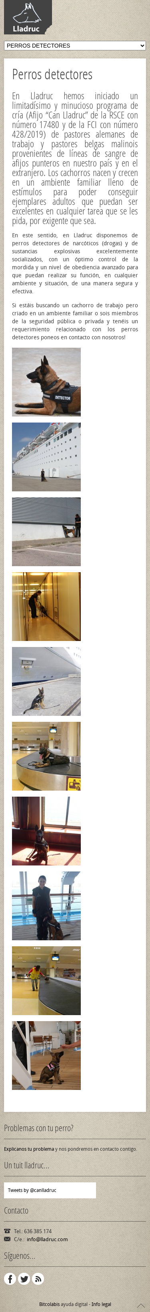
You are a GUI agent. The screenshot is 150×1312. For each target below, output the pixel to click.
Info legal (101, 1304)
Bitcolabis (49, 1304)
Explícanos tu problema (29, 1149)
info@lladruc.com (47, 1239)
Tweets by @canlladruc (32, 1190)
